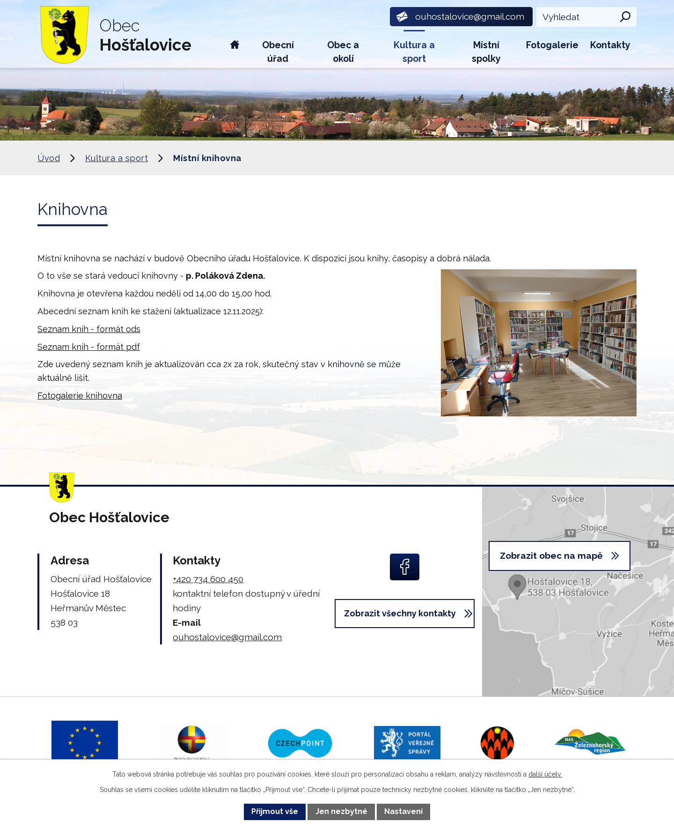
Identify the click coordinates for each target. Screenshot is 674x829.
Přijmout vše (274, 811)
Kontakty (610, 45)
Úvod (234, 49)
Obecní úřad (278, 52)
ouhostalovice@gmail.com (227, 637)
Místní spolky (486, 52)
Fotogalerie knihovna (79, 395)
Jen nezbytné (341, 811)
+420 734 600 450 (208, 579)
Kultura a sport (414, 52)
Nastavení (403, 811)
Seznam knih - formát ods (88, 329)
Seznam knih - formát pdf (88, 347)
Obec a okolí (343, 52)
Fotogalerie (552, 45)
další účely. (545, 774)
